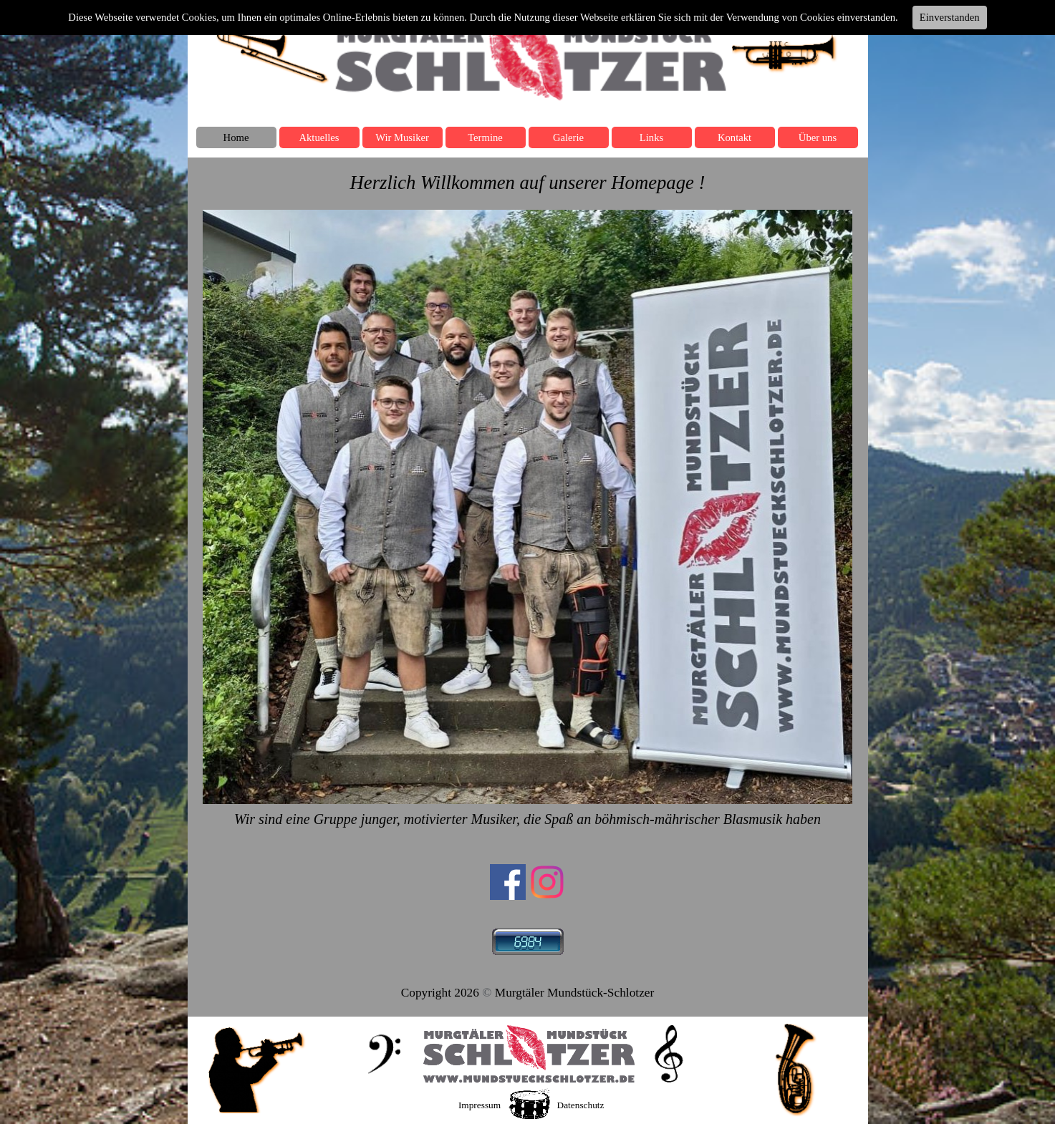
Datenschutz (580, 1105)
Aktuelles (319, 137)
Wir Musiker (402, 137)
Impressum (479, 1105)
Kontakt (734, 137)
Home (236, 137)
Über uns (818, 137)
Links (651, 137)
